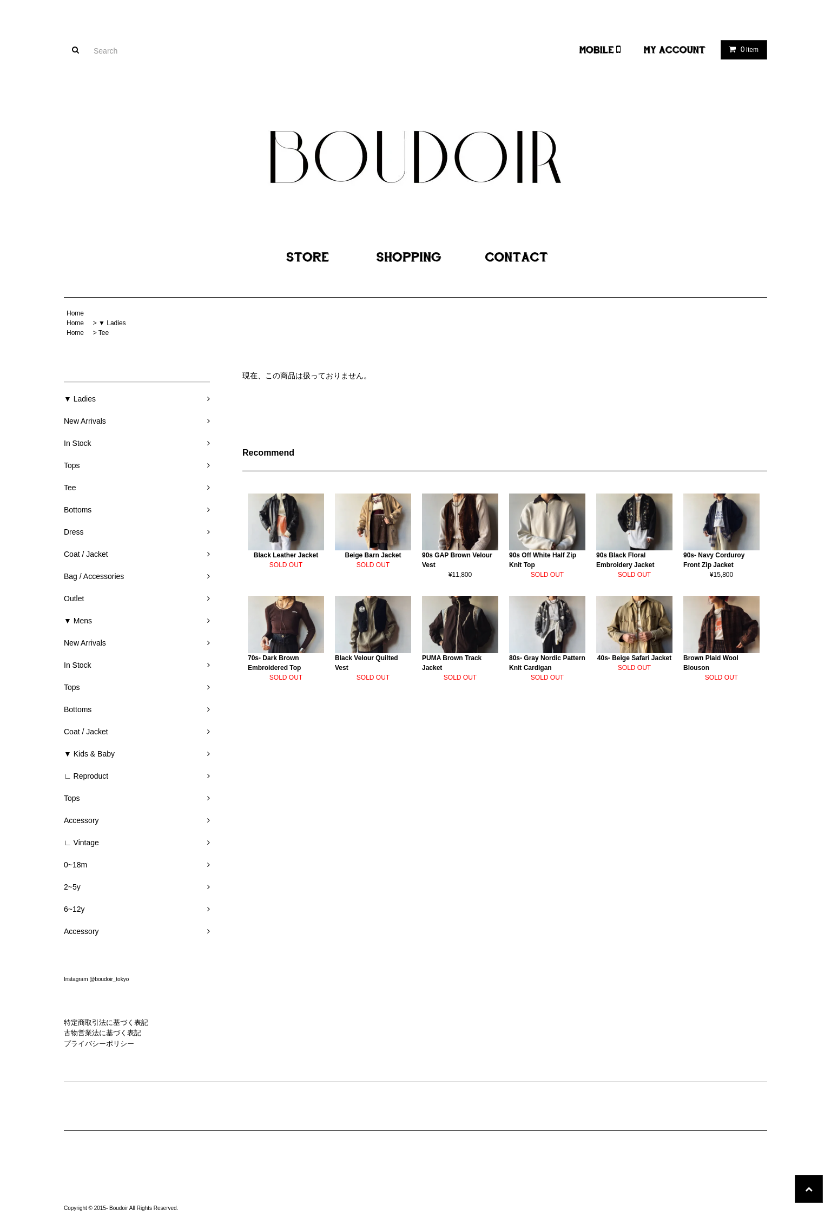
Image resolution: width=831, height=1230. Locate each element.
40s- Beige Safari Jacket (634, 658)
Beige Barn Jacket (373, 555)
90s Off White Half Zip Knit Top (542, 560)
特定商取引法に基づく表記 (106, 1022)
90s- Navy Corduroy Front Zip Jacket (713, 560)
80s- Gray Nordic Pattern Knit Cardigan (547, 663)
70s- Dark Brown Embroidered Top (274, 663)
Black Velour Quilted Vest (366, 663)
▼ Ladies (112, 323)
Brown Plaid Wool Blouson (710, 663)
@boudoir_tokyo (109, 979)
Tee (103, 333)
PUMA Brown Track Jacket (452, 663)
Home (75, 313)
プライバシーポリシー (99, 1044)
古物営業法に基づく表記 (102, 1033)
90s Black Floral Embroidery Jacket (625, 560)
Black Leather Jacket (286, 555)
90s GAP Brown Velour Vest (457, 560)
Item (741, 49)
